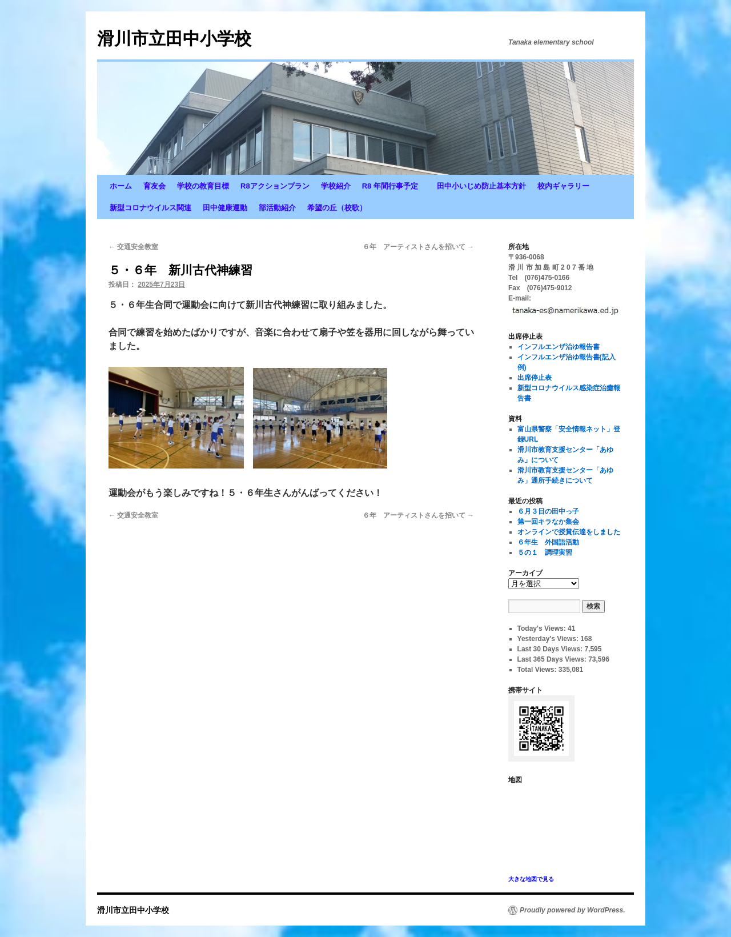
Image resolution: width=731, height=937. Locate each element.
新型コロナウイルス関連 (150, 207)
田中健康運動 (225, 207)
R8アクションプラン (275, 186)
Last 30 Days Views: (551, 649)
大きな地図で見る (531, 879)
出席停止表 (534, 378)
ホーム (121, 186)
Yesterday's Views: (549, 639)
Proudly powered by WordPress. (572, 910)
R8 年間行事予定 (393, 186)
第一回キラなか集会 (548, 522)
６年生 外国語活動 (548, 542)
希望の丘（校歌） (337, 207)
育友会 (154, 186)
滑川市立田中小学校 (174, 38)
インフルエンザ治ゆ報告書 (558, 347)
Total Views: (538, 670)
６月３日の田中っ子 (548, 511)
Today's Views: (542, 628)
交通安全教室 (133, 247)
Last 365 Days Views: (553, 659)
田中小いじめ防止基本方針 (481, 186)
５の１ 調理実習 (544, 552)
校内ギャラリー (563, 186)
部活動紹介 (277, 207)
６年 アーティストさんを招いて (418, 247)
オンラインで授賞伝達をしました (568, 532)
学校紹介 (336, 186)
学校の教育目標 (203, 186)
